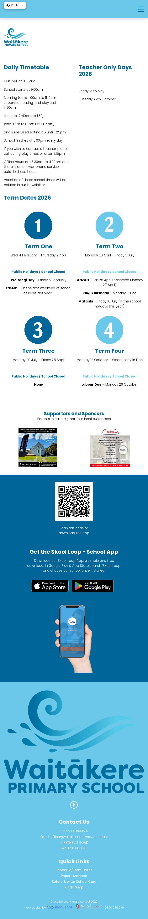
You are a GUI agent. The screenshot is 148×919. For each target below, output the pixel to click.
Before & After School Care (74, 881)
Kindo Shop (74, 887)
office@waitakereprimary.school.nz (79, 836)
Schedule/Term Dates (74, 870)
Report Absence (74, 876)
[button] (15, 5)
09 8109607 (80, 831)
